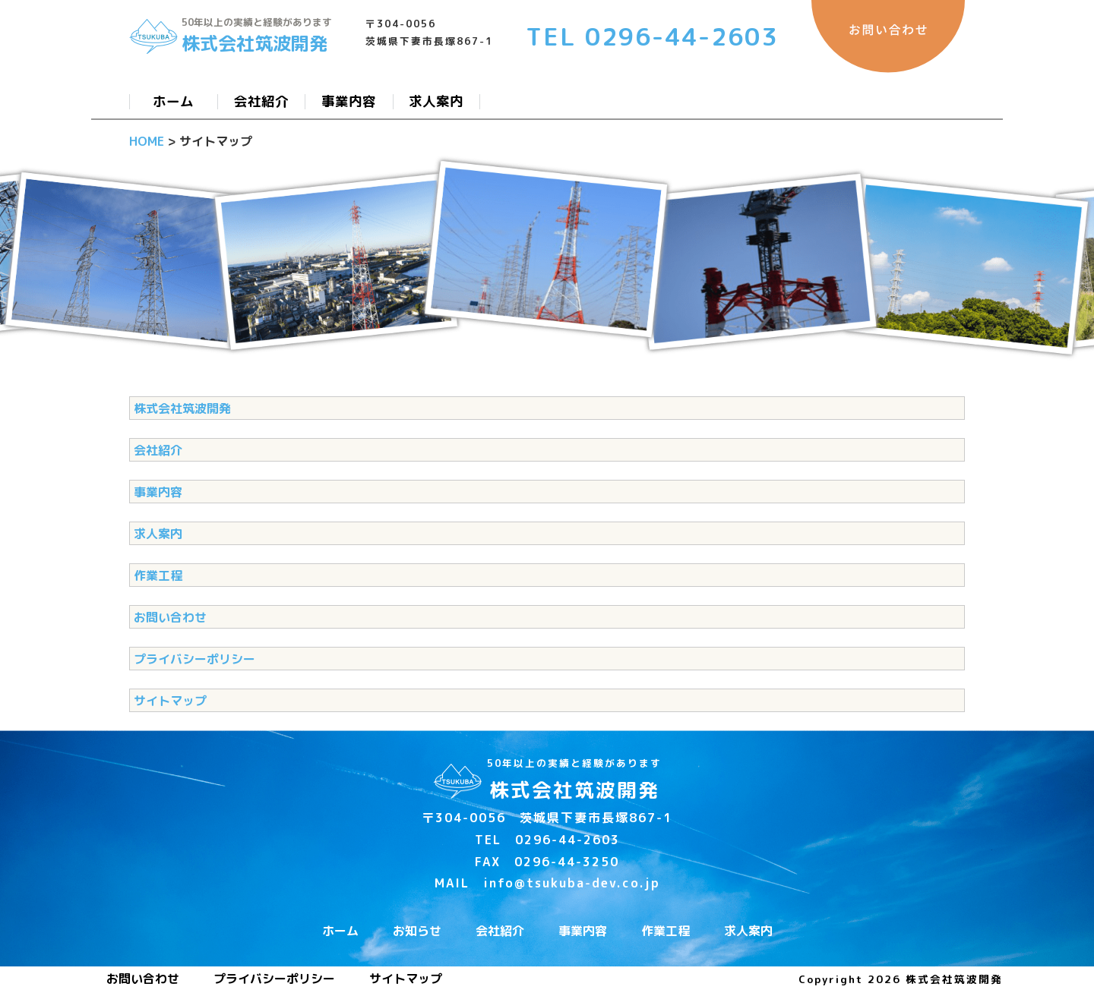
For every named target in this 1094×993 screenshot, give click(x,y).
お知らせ (417, 930)
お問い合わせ (170, 617)
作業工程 (158, 575)
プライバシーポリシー (194, 659)
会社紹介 (158, 450)
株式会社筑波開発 (182, 408)
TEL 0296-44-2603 (652, 36)
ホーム (340, 930)
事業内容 (158, 492)
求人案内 (158, 533)
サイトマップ (170, 700)
